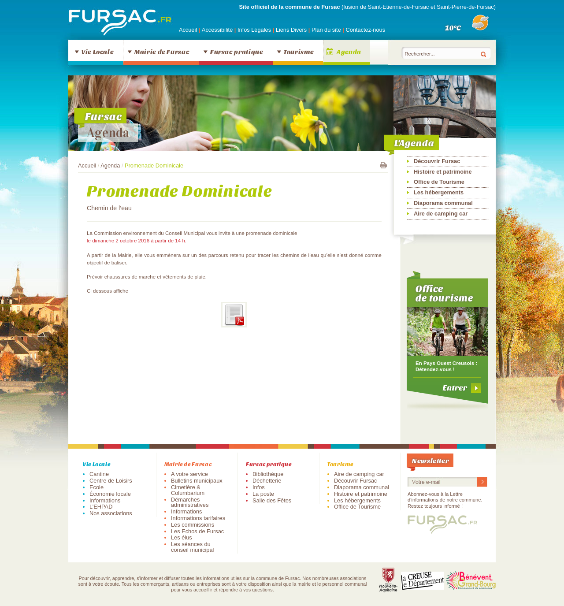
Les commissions (192, 524)
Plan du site (326, 29)
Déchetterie (266, 480)
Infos (258, 487)
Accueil (188, 29)
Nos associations (110, 513)
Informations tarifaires (198, 518)
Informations (104, 500)
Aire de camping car (441, 213)
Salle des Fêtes (271, 500)
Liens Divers (291, 29)
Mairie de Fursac (161, 52)
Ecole (96, 487)
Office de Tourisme (439, 181)
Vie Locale (97, 52)
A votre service (189, 474)
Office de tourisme (444, 293)
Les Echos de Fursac (197, 531)
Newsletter (430, 460)
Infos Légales (255, 29)
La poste (263, 494)
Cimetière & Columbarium (187, 490)
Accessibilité (218, 29)
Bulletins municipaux (197, 480)
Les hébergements (439, 192)
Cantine (99, 474)
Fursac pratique (236, 52)
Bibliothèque (267, 474)
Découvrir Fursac (437, 161)
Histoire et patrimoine (443, 171)
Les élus (181, 537)
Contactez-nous (365, 29)
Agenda (349, 52)
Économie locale (110, 494)
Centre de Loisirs (110, 480)
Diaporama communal (443, 203)
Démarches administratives (189, 502)
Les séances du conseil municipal (192, 547)
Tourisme (298, 52)
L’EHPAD (100, 506)
